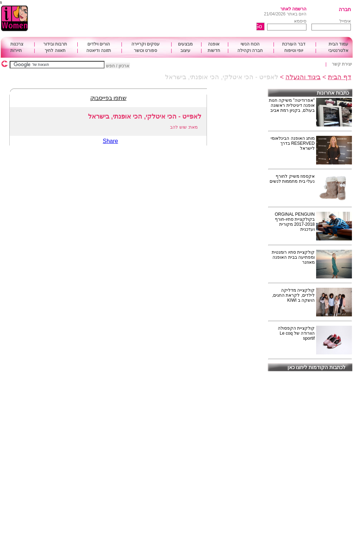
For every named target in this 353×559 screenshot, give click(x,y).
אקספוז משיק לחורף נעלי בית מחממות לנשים (292, 179)
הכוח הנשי (250, 44)
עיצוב (185, 50)
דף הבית (339, 77)
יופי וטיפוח (293, 50)
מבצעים (185, 44)
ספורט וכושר (145, 50)
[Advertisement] (157, 18)
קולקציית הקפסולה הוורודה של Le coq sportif (296, 333)
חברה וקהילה (250, 50)
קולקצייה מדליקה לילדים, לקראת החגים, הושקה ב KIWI (293, 295)
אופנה (213, 44)
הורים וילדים (98, 44)
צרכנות (16, 44)
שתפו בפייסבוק (108, 98)
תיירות (16, 50)
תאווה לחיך (55, 50)
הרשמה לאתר (293, 8)
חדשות (214, 50)
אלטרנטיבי (338, 50)
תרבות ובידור (55, 44)
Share (110, 141)
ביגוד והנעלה (302, 77)
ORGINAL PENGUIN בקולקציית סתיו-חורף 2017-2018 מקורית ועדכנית (295, 222)
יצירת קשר (342, 64)
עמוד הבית (338, 44)
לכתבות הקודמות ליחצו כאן (316, 367)
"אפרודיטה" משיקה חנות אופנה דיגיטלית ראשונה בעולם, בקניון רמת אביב (292, 105)
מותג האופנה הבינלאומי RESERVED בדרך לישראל (293, 143)
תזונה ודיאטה (98, 50)
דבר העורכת (293, 44)
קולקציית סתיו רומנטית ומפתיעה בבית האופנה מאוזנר (293, 257)
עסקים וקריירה (145, 44)
